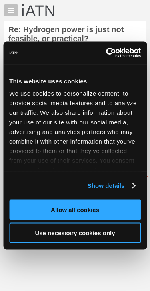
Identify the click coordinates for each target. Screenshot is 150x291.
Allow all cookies (75, 209)
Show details (106, 185)
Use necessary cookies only (75, 233)
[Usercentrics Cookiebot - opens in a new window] (107, 53)
